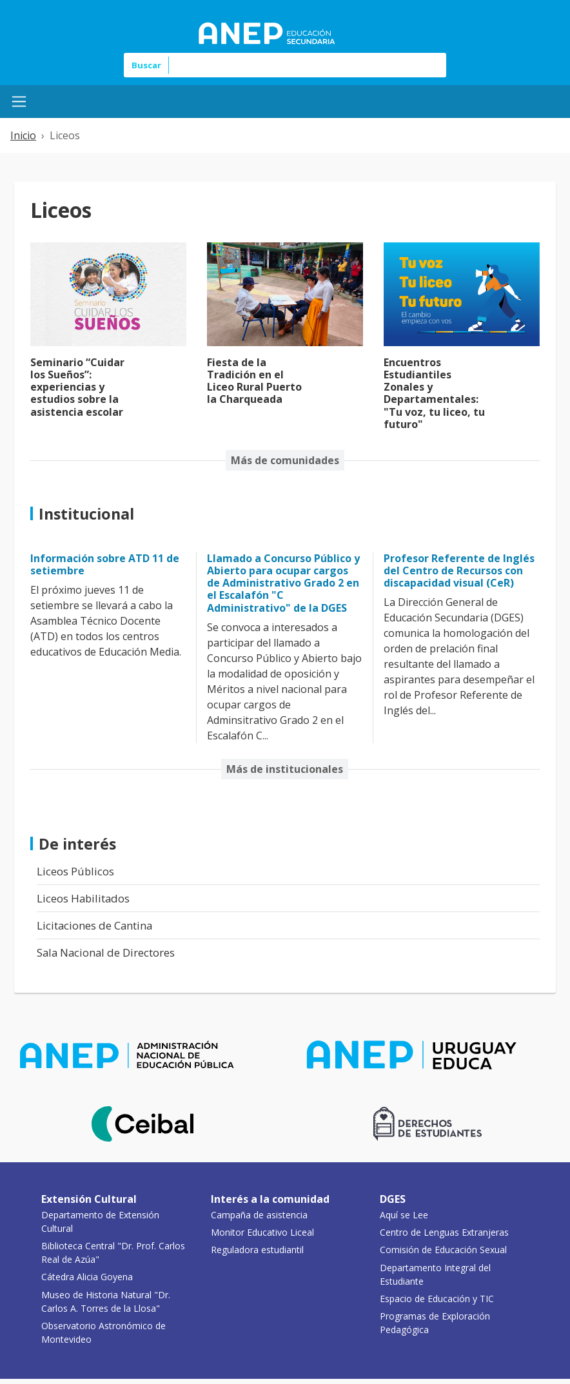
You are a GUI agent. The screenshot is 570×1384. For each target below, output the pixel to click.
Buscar (146, 65)
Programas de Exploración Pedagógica (435, 1323)
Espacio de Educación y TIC (437, 1298)
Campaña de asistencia (259, 1215)
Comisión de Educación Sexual (443, 1249)
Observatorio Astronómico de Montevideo (103, 1332)
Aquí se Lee (404, 1215)
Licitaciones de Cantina (94, 925)
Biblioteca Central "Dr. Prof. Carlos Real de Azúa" (113, 1252)
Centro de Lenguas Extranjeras (444, 1232)
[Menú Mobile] (19, 101)
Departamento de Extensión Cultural (100, 1221)
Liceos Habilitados (83, 898)
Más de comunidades (285, 460)
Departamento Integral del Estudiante (435, 1274)
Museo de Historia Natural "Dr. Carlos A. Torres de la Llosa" (105, 1301)
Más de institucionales (284, 769)
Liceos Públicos (75, 871)
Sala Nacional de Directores (106, 952)
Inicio (23, 135)
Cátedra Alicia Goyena (87, 1277)
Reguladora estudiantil (257, 1249)
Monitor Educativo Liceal (262, 1232)
